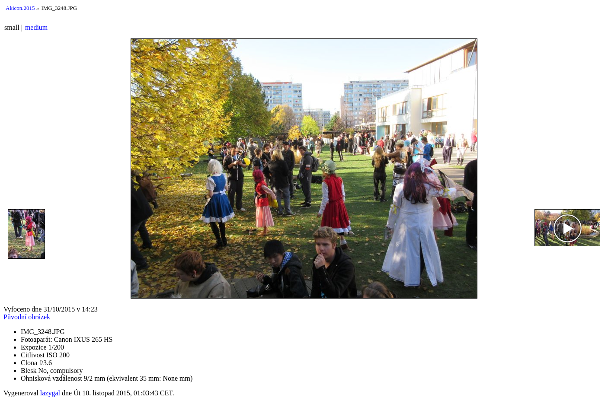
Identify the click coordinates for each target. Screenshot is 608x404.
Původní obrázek (26, 317)
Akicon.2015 (20, 8)
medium (36, 27)
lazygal (50, 393)
